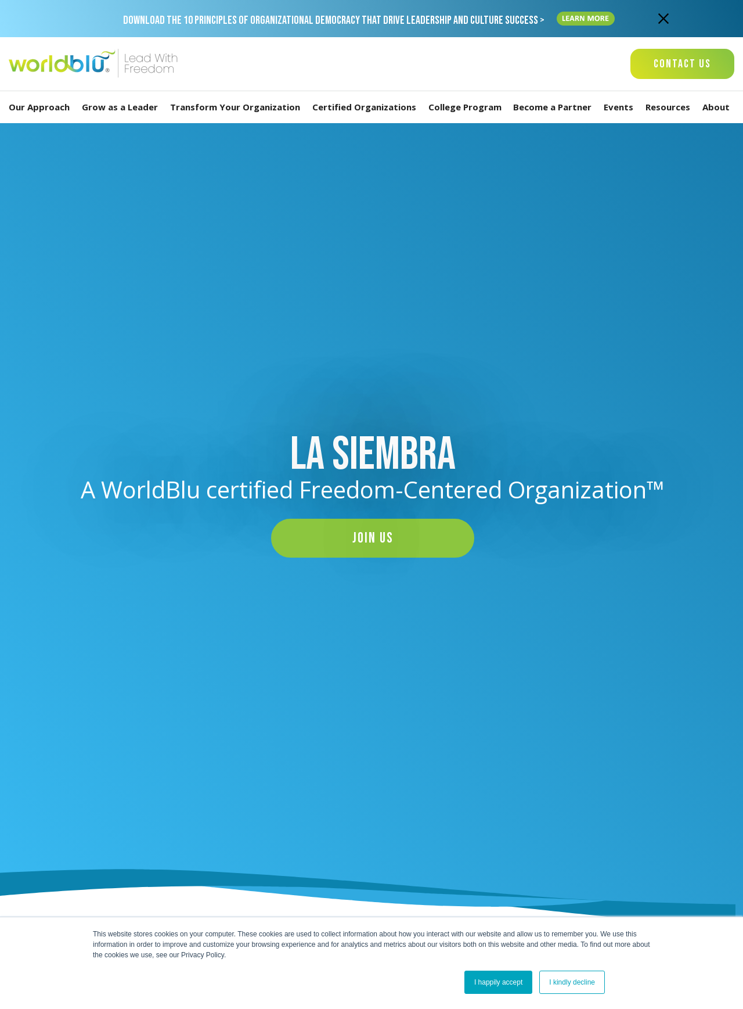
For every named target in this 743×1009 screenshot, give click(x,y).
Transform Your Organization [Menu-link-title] (237, 107)
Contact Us (682, 64)
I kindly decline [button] (572, 982)
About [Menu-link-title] (718, 107)
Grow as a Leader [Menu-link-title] (122, 107)
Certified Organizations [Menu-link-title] (366, 107)
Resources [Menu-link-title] (670, 107)
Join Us (373, 538)
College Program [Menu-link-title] (467, 107)
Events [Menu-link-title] (621, 107)
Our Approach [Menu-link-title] (41, 107)
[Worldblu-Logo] (96, 64)
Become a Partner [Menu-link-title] (554, 107)
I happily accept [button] (498, 982)
